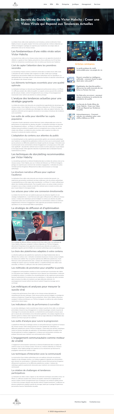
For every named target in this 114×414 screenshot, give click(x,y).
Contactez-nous (95, 402)
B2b (51, 4)
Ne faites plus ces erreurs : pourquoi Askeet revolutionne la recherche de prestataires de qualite (89, 97)
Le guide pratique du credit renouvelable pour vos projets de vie (89, 69)
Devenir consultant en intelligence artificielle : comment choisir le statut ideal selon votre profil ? (89, 79)
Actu (45, 4)
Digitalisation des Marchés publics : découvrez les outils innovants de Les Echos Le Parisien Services (89, 88)
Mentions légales (80, 402)
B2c (57, 4)
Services (97, 4)
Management (86, 4)
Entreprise (65, 4)
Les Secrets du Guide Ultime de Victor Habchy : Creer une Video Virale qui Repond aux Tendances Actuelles (88, 107)
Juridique (75, 4)
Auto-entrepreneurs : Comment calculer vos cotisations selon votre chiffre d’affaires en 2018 (88, 116)
